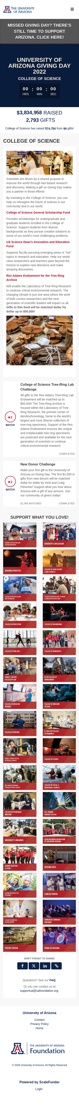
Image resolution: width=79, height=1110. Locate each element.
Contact (39, 1019)
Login (39, 1089)
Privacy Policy (39, 1024)
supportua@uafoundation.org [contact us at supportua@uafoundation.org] (39, 990)
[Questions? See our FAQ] (53, 980)
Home (39, 1028)
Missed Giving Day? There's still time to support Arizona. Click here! (39, 31)
